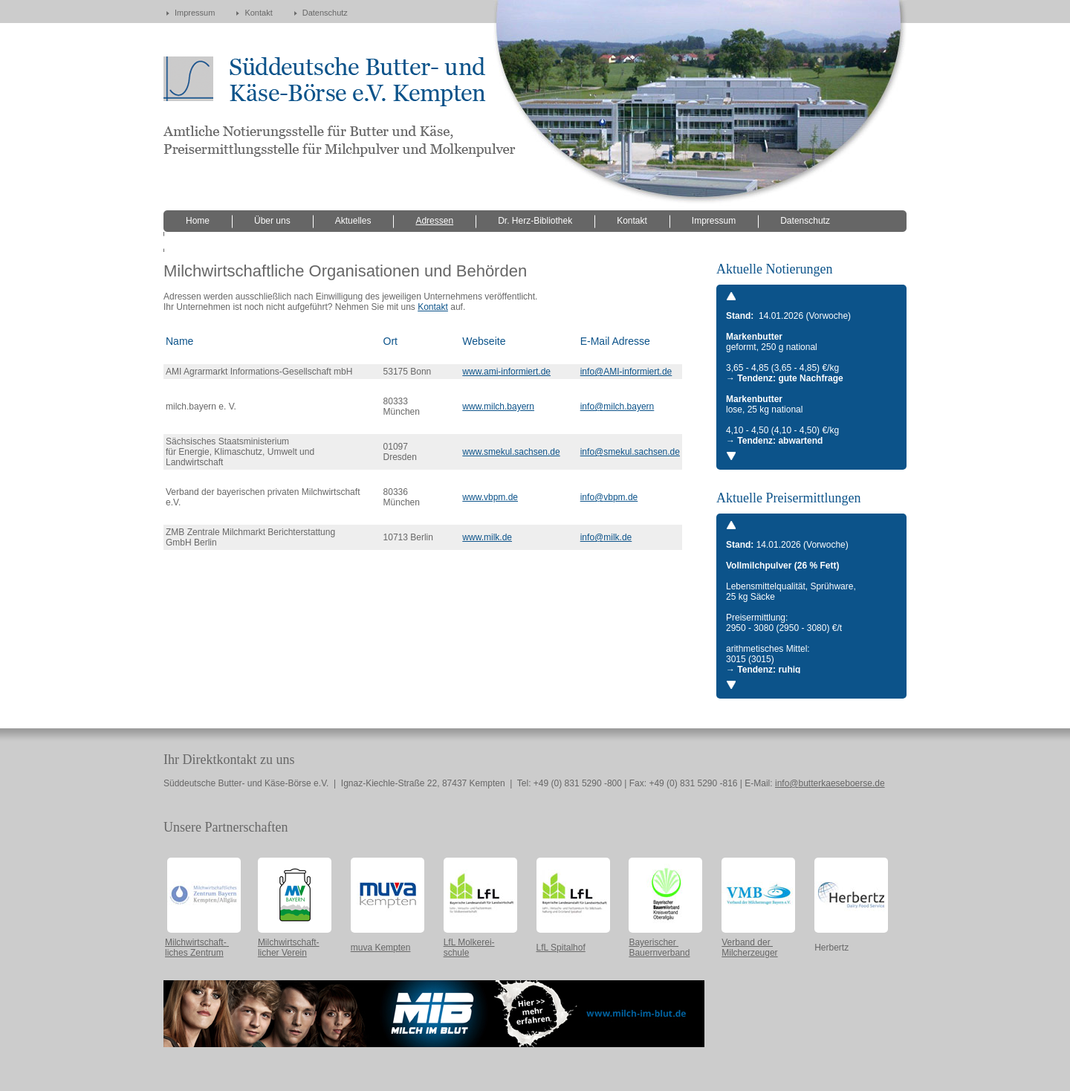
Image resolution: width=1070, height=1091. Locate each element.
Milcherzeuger (749, 953)
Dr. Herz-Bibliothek (535, 221)
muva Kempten (381, 947)
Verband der (747, 942)
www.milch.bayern (498, 406)
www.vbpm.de (490, 497)
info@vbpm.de (609, 497)
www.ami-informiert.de (506, 371)
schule (457, 953)
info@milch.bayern (617, 406)
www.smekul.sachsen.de (511, 452)
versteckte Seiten (220, 241)
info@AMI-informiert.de (626, 371)
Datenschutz (325, 12)
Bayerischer (653, 942)
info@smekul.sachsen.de (630, 452)
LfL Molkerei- (469, 942)
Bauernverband (659, 953)
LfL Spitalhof (561, 947)
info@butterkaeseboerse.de (830, 783)
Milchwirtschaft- (196, 942)
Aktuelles (353, 221)
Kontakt (258, 12)
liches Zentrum (194, 953)
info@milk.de (606, 537)
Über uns (272, 221)
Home (198, 221)
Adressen (434, 221)
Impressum (195, 12)
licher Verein (282, 953)
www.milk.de (487, 537)
